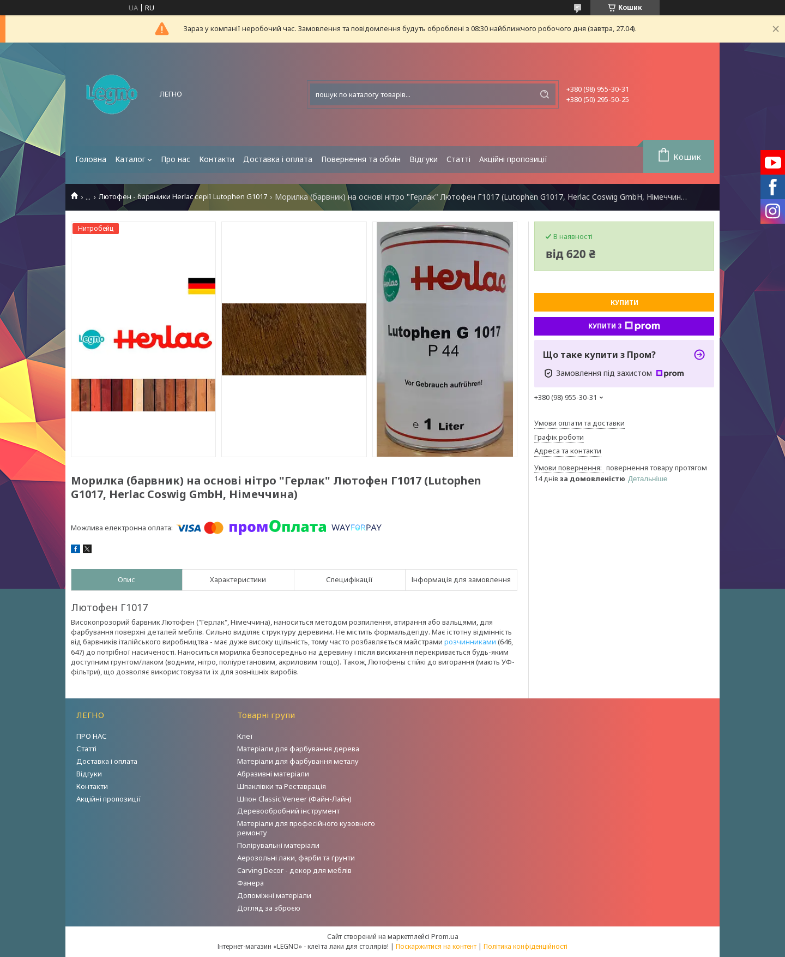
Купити (624, 302)
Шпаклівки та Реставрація (281, 786)
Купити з (624, 326)
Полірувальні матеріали (278, 845)
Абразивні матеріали (273, 774)
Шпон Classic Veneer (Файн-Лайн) (294, 799)
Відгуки (423, 159)
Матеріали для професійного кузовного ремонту (306, 828)
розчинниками (470, 642)
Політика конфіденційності (525, 946)
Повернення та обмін (361, 159)
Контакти (216, 159)
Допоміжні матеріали (274, 895)
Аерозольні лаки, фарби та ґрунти (296, 858)
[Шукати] (544, 94)
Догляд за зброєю (268, 908)
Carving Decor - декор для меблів (294, 870)
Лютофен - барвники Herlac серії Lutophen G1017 (183, 196)
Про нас (175, 159)
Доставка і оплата (277, 159)
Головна (90, 159)
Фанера (250, 883)
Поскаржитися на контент (436, 946)
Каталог (130, 159)
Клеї (245, 736)
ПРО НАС (91, 736)
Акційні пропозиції (513, 159)
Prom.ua (444, 936)
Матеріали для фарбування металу (298, 761)
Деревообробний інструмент (288, 811)
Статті (458, 159)
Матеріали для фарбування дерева (298, 748)
